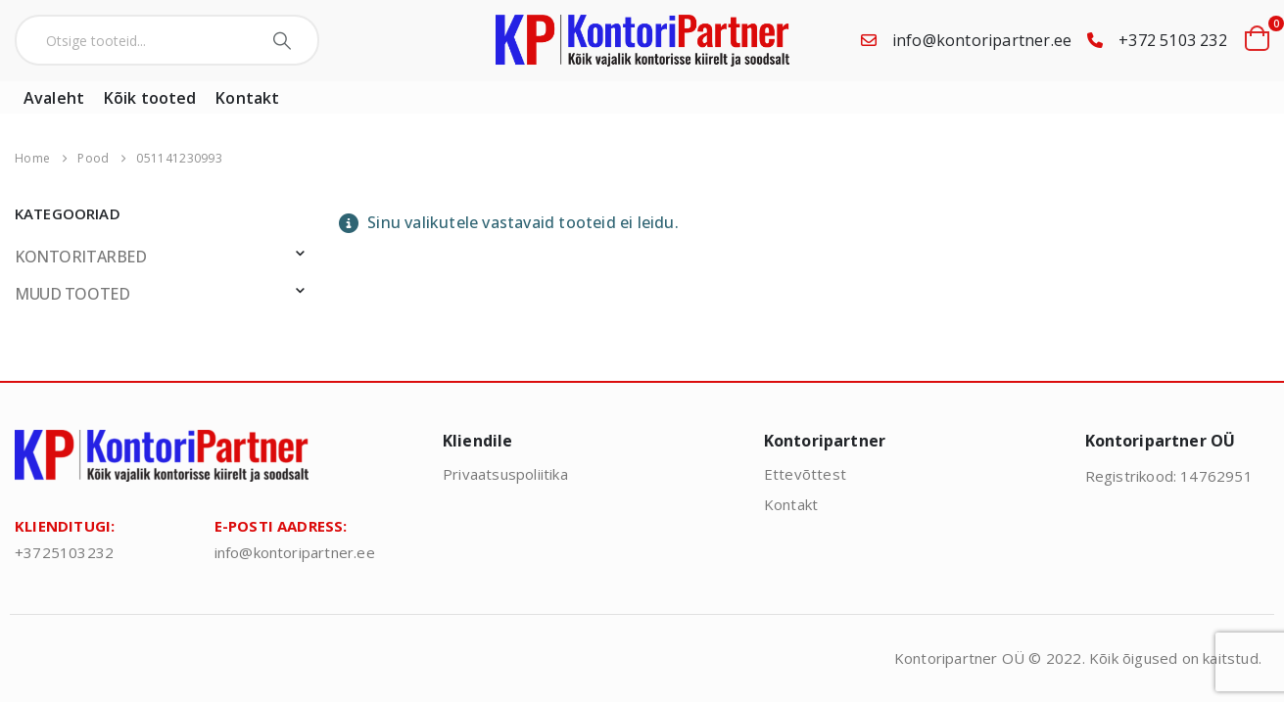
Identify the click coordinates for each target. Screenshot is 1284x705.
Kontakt (247, 98)
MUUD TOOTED (72, 294)
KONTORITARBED (81, 256)
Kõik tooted (150, 98)
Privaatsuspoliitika (505, 474)
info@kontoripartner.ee (981, 40)
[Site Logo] (642, 41)
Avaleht (54, 98)
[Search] (284, 40)
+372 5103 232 (1172, 40)
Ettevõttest (805, 474)
